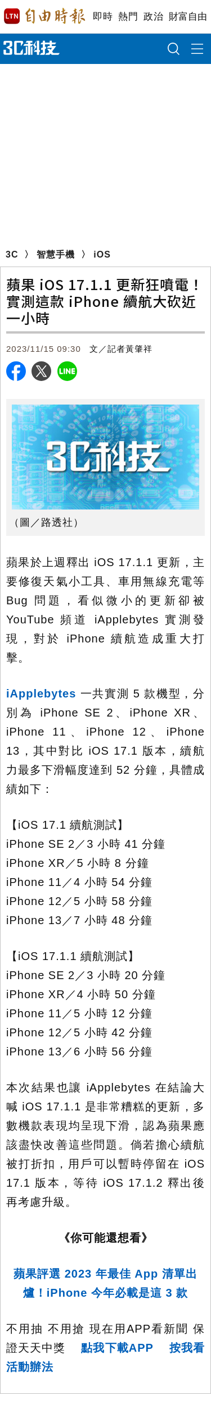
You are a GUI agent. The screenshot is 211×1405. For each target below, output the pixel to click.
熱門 (128, 16)
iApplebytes (41, 693)
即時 (103, 16)
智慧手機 (56, 254)
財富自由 (187, 16)
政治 (153, 16)
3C (12, 254)
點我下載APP (117, 1348)
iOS (102, 254)
